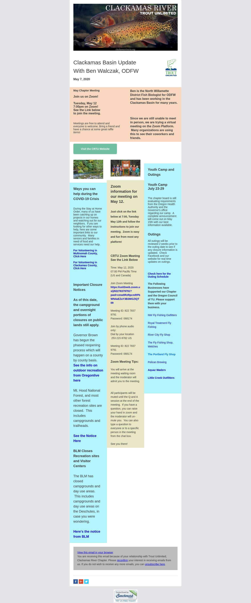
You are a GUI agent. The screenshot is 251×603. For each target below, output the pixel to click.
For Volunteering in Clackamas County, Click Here (85, 265)
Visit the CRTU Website (95, 148)
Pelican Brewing (157, 362)
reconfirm (122, 560)
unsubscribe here (155, 564)
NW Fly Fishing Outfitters (162, 315)
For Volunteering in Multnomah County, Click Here (85, 253)
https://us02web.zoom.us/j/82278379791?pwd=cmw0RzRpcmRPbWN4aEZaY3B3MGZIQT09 (125, 295)
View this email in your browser (95, 552)
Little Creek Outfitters (161, 377)
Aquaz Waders (157, 369)
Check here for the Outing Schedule (159, 275)
